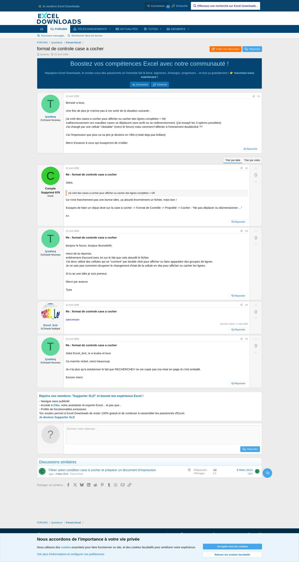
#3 (246, 231)
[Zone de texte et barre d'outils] (163, 434)
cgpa (51, 474)
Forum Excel (76, 474)
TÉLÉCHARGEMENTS (92, 29)
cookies (66, 547)
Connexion (142, 84)
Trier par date (232, 160)
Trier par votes (252, 160)
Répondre (252, 148)
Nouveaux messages (52, 35)
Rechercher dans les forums (87, 35)
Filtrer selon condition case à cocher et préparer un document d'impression (102, 470)
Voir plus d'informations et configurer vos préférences (70, 554)
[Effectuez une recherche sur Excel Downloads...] (225, 6)
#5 (246, 339)
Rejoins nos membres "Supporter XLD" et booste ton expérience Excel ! (91, 396)
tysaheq (44, 54)
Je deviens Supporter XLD (57, 417)
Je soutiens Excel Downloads (59, 6)
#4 (246, 305)
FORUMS (61, 29)
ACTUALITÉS (129, 29)
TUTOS (153, 29)
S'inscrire (162, 84)
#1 (258, 96)
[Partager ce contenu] (253, 96)
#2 (246, 168)
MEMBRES (178, 29)
